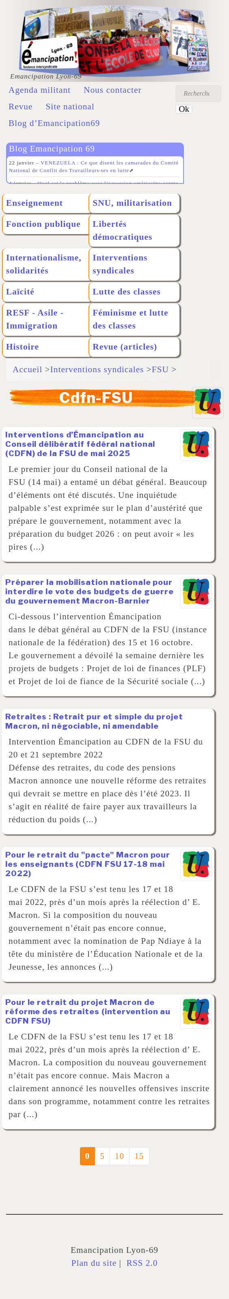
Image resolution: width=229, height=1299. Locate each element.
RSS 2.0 (141, 1263)
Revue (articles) (125, 347)
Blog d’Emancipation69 (54, 123)
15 (139, 1156)
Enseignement (34, 203)
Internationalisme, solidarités (44, 264)
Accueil (27, 369)
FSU (160, 369)
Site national (70, 106)
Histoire (22, 347)
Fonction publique (43, 224)
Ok (184, 109)
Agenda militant (40, 90)
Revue (21, 106)
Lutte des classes (126, 291)
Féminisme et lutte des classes (130, 319)
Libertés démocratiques (122, 230)
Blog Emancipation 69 (52, 149)
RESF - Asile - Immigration (35, 319)
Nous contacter (113, 90)
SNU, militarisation (132, 203)
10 (119, 1156)
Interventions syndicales (120, 264)
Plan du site (94, 1263)
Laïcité (20, 291)
